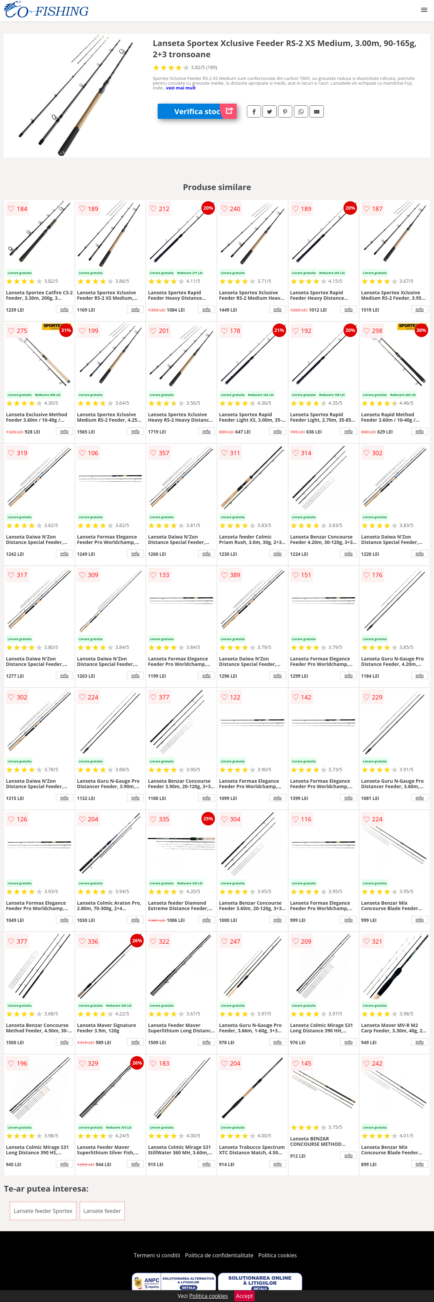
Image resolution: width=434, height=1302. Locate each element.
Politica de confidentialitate (219, 1255)
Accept (244, 1296)
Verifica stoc (205, 111)
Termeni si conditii (157, 1255)
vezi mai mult (181, 88)
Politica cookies (277, 1255)
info (64, 309)
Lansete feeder (102, 1211)
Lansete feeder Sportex (43, 1211)
